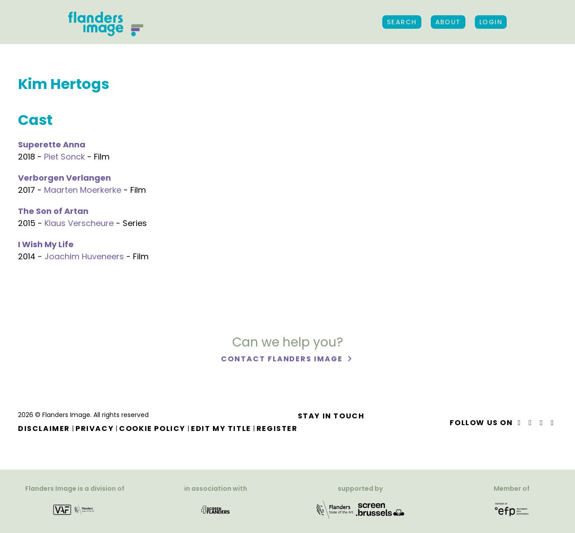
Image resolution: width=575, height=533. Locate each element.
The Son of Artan (53, 211)
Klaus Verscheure (79, 223)
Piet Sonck (64, 156)
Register (277, 428)
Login (490, 22)
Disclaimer (44, 428)
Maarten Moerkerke (82, 189)
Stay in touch (331, 416)
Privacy (94, 428)
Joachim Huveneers (84, 256)
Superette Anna (51, 144)
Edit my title (221, 428)
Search (402, 22)
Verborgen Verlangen (64, 177)
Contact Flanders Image (283, 359)
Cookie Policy (152, 428)
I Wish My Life (46, 244)
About (448, 22)
